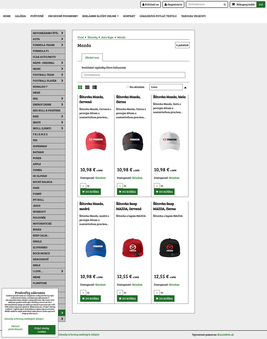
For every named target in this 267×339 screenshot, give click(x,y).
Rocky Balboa (42, 182)
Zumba (37, 170)
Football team (49, 75)
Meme (36, 277)
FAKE (36, 187)
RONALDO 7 (40, 86)
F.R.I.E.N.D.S (40, 134)
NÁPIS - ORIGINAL (49, 63)
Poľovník (39, 217)
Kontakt (129, 16)
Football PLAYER (49, 81)
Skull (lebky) (49, 128)
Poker (37, 158)
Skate (49, 122)
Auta (49, 39)
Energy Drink (49, 104)
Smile (36, 265)
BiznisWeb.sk (225, 334)
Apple (37, 164)
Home (7, 16)
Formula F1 (41, 51)
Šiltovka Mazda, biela (169, 97)
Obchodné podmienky (63, 16)
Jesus (36, 205)
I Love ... (49, 271)
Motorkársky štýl (49, 33)
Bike (49, 116)
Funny (37, 193)
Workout (39, 211)
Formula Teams (49, 45)
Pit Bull (38, 199)
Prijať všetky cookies (41, 329)
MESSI (36, 92)
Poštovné (37, 16)
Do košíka (90, 191)
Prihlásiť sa (150, 4)
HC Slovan (40, 176)
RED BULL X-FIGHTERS (46, 110)
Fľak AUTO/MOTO (44, 57)
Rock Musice (41, 253)
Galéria (20, 16)
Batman (38, 152)
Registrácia (173, 4)
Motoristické (42, 223)
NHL (49, 98)
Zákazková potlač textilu (158, 16)
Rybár (37, 229)
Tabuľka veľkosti (193, 16)
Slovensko (40, 247)
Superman (40, 146)
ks (84, 185)
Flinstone (40, 283)
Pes (35, 140)
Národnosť (41, 259)
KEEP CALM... (41, 235)
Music (49, 69)
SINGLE (37, 241)
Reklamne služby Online (100, 16)
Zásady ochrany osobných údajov (79, 334)
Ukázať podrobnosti (15, 327)
